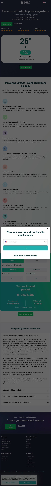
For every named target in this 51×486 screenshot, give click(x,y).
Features (3, 439)
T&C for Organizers (21, 472)
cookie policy (26, 479)
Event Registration (6, 443)
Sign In (28, 445)
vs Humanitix (29, 464)
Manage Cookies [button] (10, 482)
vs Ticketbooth (30, 462)
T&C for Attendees (9, 472)
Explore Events (5, 447)
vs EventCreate (30, 466)
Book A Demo (18, 23)
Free (36, 261)
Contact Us (4, 458)
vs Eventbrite (29, 458)
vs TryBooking (30, 456)
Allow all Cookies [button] (27, 482)
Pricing (3, 449)
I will (14, 269)
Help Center (4, 456)
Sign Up (28, 443)
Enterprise (4, 445)
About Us (28, 439)
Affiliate (28, 447)
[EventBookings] (26, 2)
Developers (4, 460)
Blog (27, 441)
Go (25, 248)
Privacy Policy (32, 472)
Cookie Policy (41, 472)
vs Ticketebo (29, 460)
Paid (13, 261)
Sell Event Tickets (5, 441)
